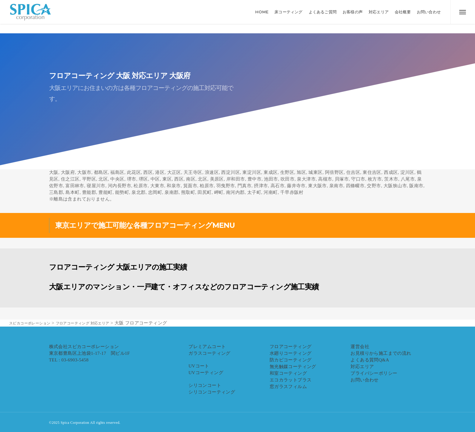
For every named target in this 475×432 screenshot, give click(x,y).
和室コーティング (288, 373)
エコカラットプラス (291, 379)
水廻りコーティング (291, 353)
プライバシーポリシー (373, 373)
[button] (462, 16)
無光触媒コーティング (293, 366)
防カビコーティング (291, 359)
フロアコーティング (291, 346)
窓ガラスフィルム (288, 386)
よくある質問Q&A (369, 359)
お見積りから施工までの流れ (380, 353)
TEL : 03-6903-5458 (69, 359)
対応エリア (362, 366)
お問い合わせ (364, 379)
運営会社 (359, 346)
